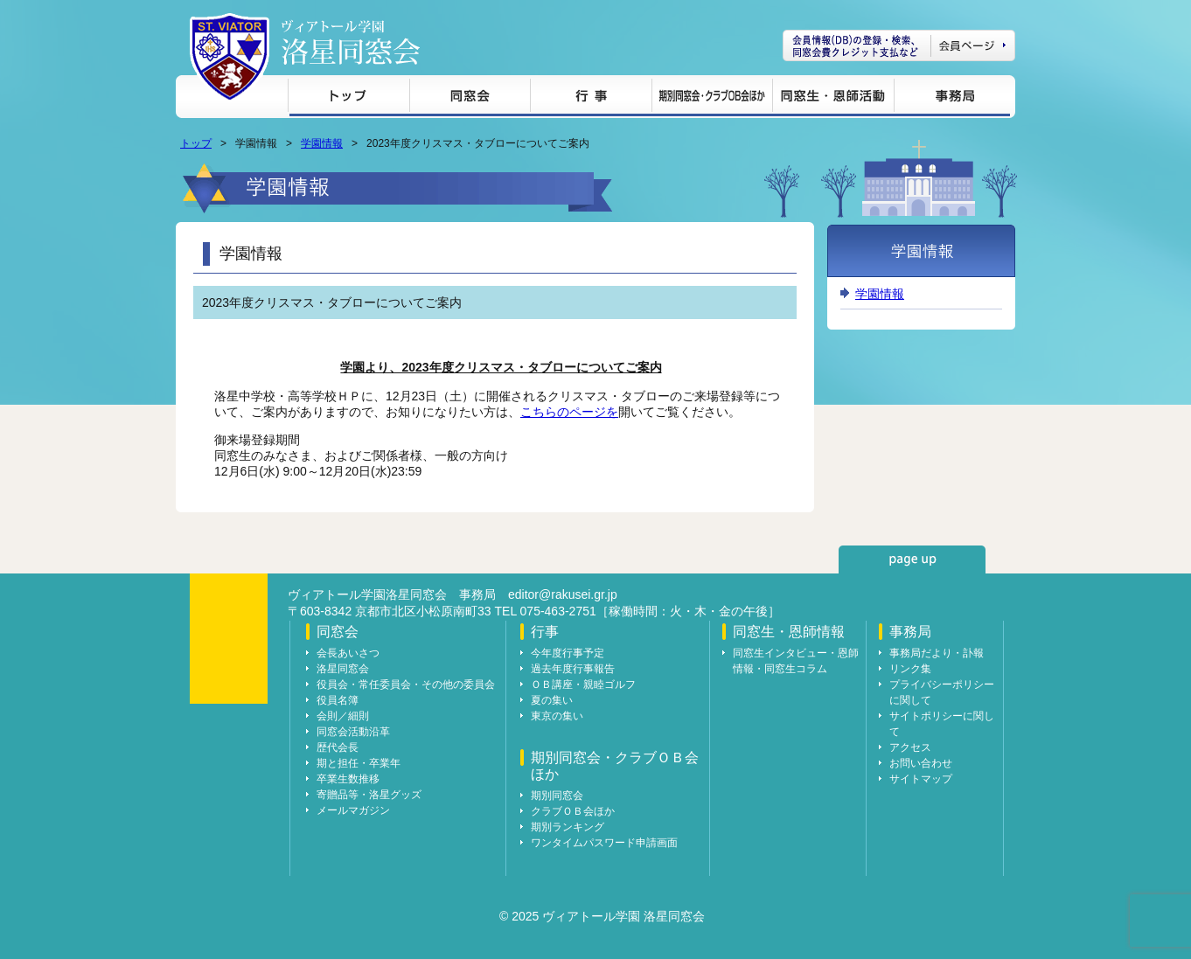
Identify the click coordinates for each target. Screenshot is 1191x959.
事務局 (952, 98)
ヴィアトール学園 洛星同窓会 (351, 42)
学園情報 (322, 143)
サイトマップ (920, 779)
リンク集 (910, 669)
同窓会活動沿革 (353, 732)
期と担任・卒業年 (358, 763)
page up (912, 559)
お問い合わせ (920, 763)
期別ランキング (567, 827)
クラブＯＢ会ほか (573, 811)
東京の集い (557, 716)
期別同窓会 (557, 795)
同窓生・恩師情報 (833, 98)
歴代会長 (338, 747)
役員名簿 (338, 700)
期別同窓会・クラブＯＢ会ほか (711, 98)
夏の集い (552, 700)
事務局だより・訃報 (936, 653)
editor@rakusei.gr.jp (562, 594)
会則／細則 (343, 716)
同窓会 (469, 98)
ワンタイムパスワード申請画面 (604, 843)
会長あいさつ (348, 653)
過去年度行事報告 (573, 669)
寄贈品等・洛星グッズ (369, 795)
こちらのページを (569, 412)
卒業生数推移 (348, 779)
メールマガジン (353, 810)
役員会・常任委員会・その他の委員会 (406, 684)
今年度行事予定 (567, 653)
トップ (348, 98)
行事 (590, 98)
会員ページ (899, 45)
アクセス (910, 747)
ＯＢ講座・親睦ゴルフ (583, 684)
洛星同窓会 (343, 669)
